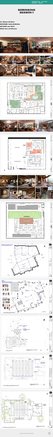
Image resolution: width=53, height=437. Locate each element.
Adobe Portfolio (29, 433)
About (41, 2)
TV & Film (44, 1)
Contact (34, 2)
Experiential (36, 1)
